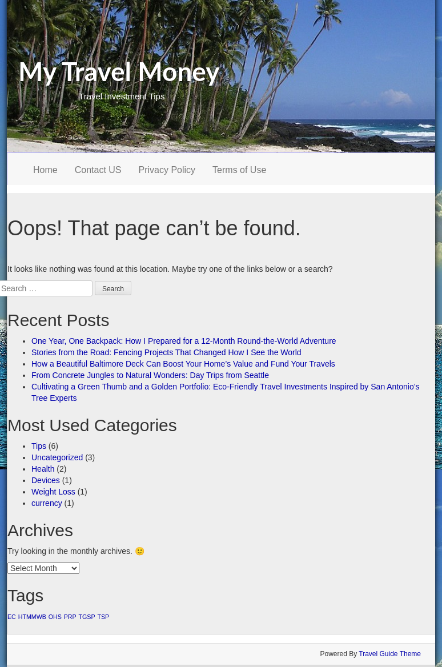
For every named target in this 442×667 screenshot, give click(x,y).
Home (45, 170)
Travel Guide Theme (390, 654)
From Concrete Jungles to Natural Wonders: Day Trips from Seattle (150, 375)
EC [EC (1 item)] (11, 616)
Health (42, 468)
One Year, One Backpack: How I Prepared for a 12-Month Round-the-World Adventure (183, 340)
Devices (45, 480)
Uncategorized (57, 457)
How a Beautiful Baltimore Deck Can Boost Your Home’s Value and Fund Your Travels (183, 363)
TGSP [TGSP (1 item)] (87, 616)
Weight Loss (53, 491)
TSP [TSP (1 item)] (103, 616)
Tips (38, 446)
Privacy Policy (167, 170)
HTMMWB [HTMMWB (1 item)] (32, 616)
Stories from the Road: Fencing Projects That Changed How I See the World (166, 352)
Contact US (98, 170)
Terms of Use (239, 170)
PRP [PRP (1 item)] (70, 616)
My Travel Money (119, 71)
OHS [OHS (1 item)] (55, 616)
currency (46, 503)
